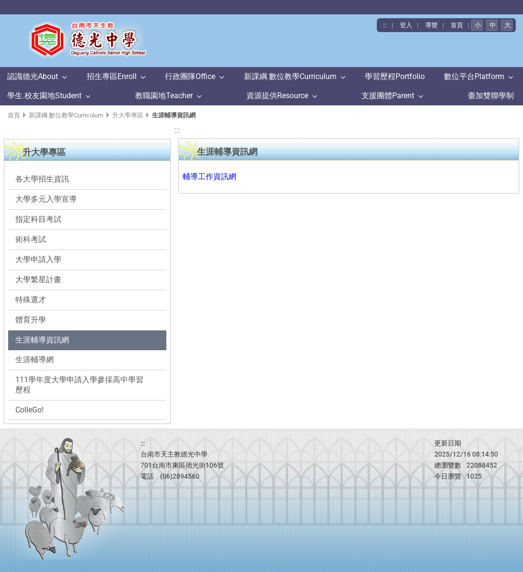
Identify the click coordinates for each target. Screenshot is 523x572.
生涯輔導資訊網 (42, 339)
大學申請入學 (38, 259)
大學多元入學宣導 (46, 199)
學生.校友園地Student (44, 95)
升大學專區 (127, 115)
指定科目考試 (38, 219)
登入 (406, 25)
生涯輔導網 (34, 359)
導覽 (431, 25)
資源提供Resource (277, 95)
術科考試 (30, 239)
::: (385, 25)
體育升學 (30, 319)
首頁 (457, 25)
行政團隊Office (190, 76)
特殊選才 (30, 299)
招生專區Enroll (112, 76)
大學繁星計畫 (38, 279)
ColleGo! (29, 409)
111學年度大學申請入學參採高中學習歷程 (79, 384)
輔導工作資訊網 (209, 176)
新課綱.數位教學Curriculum (290, 76)
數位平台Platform (474, 76)
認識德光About (32, 76)
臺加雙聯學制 (491, 95)
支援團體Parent (387, 95)
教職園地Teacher (164, 95)
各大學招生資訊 (42, 178)
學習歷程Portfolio (395, 76)
